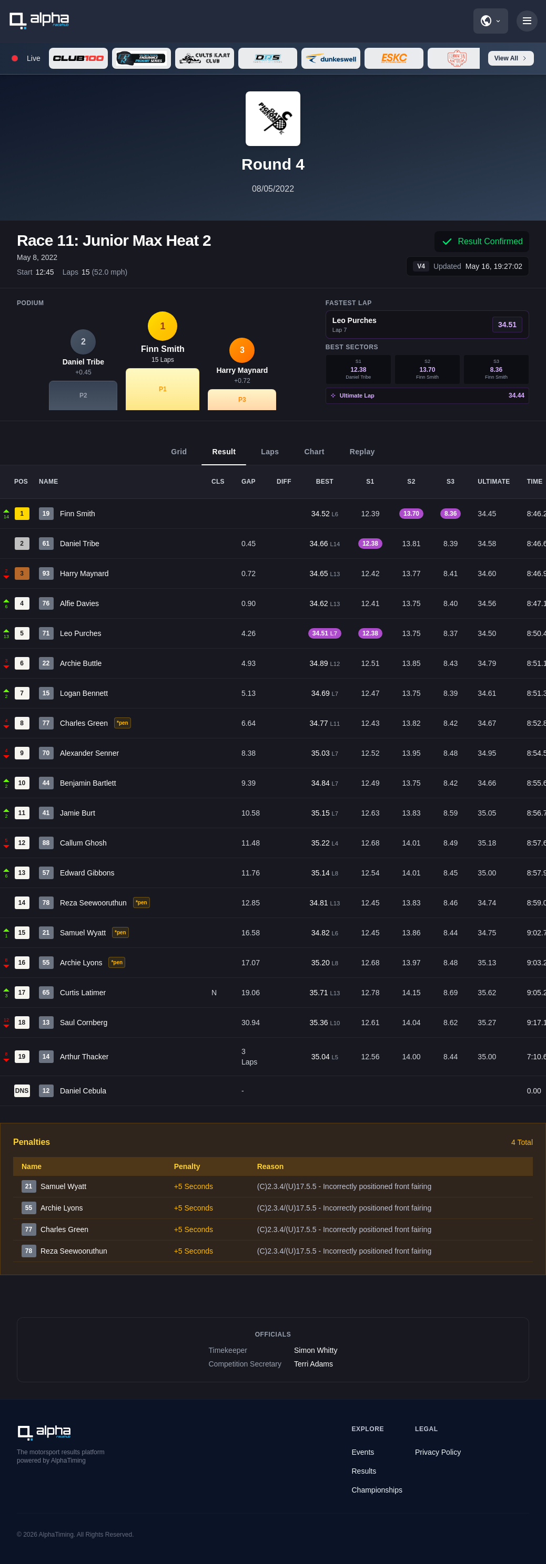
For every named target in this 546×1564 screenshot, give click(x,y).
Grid (178, 456)
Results (364, 1471)
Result (223, 456)
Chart (314, 456)
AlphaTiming (56, 1534)
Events (363, 1452)
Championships (377, 1490)
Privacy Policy (438, 1452)
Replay (362, 456)
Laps (269, 456)
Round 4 (273, 164)
